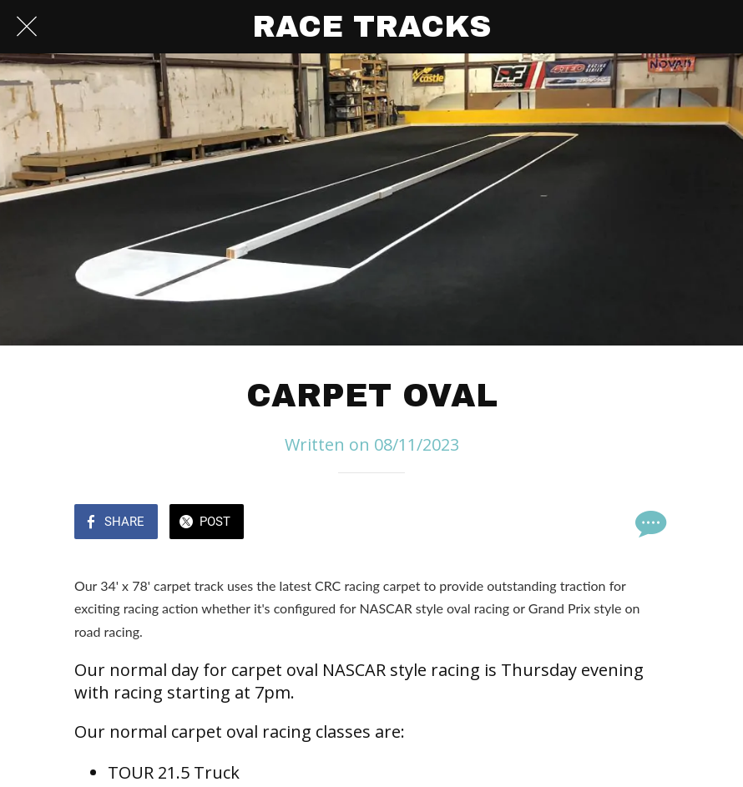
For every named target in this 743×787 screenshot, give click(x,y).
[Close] (27, 27)
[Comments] (649, 523)
